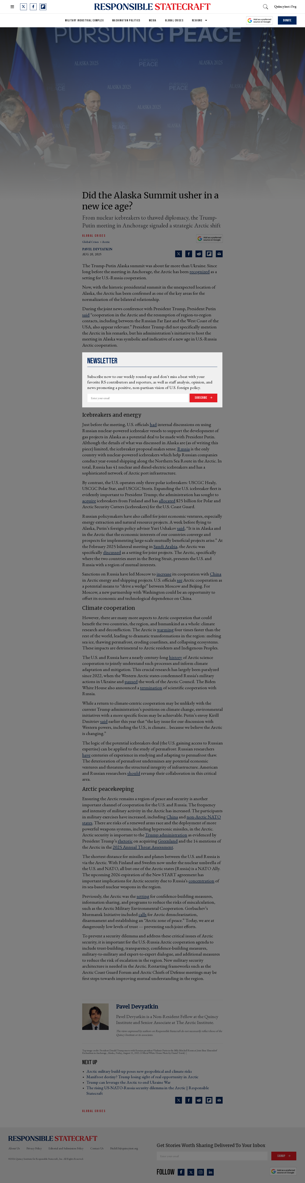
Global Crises (174, 20)
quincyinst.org (285, 6)
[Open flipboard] (43, 6)
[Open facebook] (33, 6)
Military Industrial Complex (84, 20)
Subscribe (201, 398)
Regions (197, 20)
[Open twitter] (23, 6)
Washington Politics (126, 20)
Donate (287, 20)
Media (153, 20)
